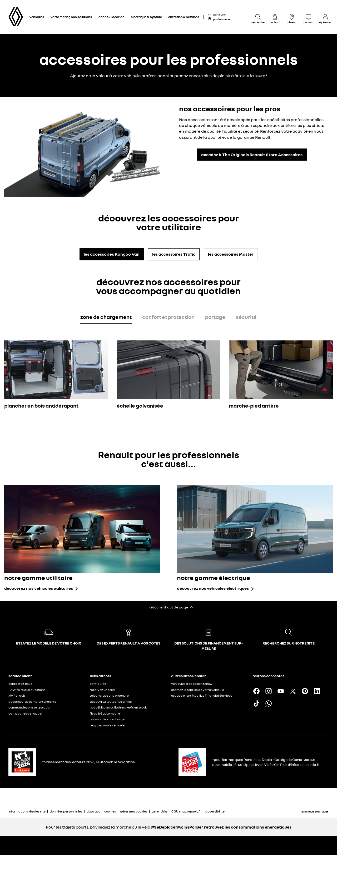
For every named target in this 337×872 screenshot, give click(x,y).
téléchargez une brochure (109, 695)
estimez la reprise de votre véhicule (197, 690)
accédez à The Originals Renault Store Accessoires (252, 154)
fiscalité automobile (105, 713)
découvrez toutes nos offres (111, 701)
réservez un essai (103, 690)
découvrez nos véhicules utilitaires (38, 588)
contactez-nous (20, 684)
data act (93, 811)
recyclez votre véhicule (107, 725)
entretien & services (183, 17)
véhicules (36, 17)
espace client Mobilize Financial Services (201, 695)
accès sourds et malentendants (32, 701)
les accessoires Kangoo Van (112, 254)
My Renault (16, 695)
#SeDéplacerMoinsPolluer (177, 827)
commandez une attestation (29, 707)
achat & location (111, 17)
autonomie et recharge (107, 719)
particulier (219, 14)
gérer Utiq (159, 811)
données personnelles (66, 811)
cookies (110, 811)
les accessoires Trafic (173, 254)
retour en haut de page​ (168, 607)
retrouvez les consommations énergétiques (247, 827)
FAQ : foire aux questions (26, 690)
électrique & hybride (146, 17)
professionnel (222, 19)
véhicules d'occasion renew (191, 684)
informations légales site (27, 811)
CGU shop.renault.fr (186, 811)
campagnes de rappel (25, 713)
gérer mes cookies (133, 811)
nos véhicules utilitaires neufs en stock (118, 707)
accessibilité (215, 811)
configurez (98, 684)
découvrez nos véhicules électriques (213, 588)
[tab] (106, 318)
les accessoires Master (231, 254)
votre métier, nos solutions (71, 17)
